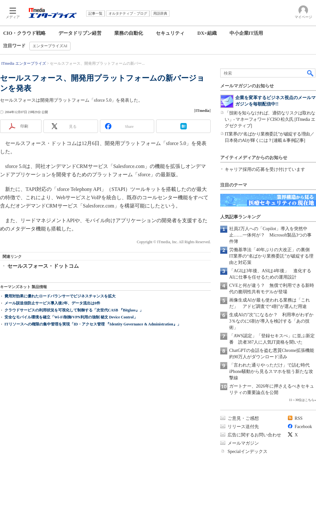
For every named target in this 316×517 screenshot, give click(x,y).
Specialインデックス (247, 451)
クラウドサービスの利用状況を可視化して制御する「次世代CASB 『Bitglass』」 (73, 310)
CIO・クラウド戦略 (24, 33)
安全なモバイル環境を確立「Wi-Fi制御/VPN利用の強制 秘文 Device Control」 (71, 317)
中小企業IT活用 (246, 33)
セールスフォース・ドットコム (43, 266)
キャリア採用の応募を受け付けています (265, 169)
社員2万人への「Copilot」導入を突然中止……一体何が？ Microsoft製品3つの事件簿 (270, 235)
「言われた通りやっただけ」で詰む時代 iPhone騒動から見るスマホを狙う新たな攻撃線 (271, 371)
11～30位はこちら (301, 400)
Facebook (303, 426)
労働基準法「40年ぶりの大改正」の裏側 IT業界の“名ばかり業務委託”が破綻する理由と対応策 (271, 256)
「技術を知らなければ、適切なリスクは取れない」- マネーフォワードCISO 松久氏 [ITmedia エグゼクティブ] (270, 119)
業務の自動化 (128, 33)
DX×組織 (206, 33)
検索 (310, 73)
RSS (299, 418)
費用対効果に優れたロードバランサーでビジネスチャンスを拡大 (60, 296)
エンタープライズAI (50, 46)
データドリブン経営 (80, 33)
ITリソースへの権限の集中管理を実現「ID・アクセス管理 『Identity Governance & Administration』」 (92, 324)
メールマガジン (243, 443)
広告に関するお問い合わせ (254, 435)
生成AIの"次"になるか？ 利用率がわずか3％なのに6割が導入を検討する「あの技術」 (271, 321)
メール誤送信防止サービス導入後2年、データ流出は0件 (52, 303)
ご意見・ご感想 (243, 418)
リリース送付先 (243, 426)
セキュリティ (170, 33)
